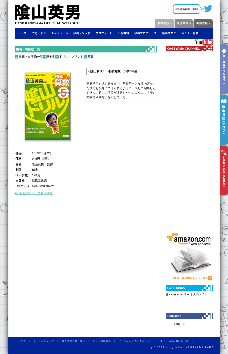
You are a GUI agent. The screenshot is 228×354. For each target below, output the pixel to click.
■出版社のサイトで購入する (34, 193)
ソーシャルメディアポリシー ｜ (139, 341)
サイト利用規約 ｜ (106, 341)
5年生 (51, 56)
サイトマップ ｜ (50, 341)
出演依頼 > (203, 23)
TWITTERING (176, 287)
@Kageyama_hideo (186, 8)
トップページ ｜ (27, 341)
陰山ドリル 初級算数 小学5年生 (112, 71)
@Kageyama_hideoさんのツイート (188, 294)
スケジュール (59, 33)
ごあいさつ (39, 33)
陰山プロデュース (145, 33)
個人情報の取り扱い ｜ (77, 341)
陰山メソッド (81, 33)
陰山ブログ (169, 33)
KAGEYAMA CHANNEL (183, 48)
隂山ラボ (180, 324)
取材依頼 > (165, 23)
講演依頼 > (184, 23)
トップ (22, 33)
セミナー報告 (190, 33)
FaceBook (174, 316)
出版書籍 (123, 33)
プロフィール (104, 33)
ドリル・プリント (71, 56)
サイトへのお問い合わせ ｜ (178, 341)
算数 (91, 56)
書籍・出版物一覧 (28, 49)
